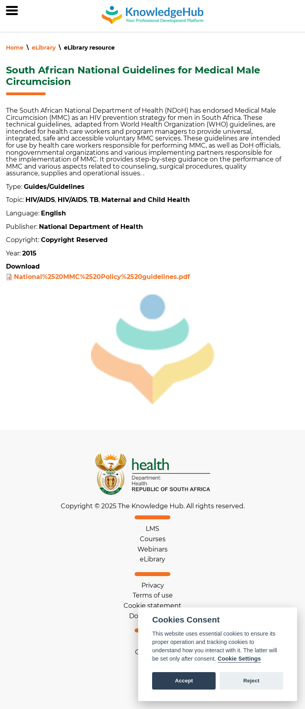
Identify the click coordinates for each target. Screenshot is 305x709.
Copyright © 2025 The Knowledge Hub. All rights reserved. (153, 506)
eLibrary (44, 47)
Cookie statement (152, 605)
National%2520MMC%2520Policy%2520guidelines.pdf (102, 277)
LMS (152, 528)
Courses (153, 539)
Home (14, 47)
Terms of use (153, 595)
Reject (251, 681)
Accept (184, 681)
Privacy (152, 585)
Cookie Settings (239, 658)
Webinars (152, 549)
